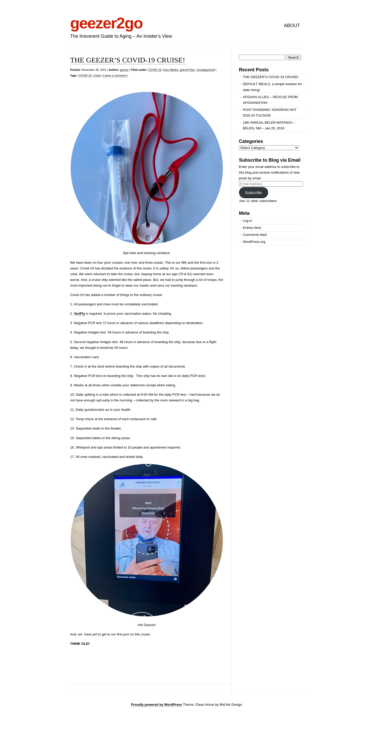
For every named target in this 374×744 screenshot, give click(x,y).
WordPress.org (254, 242)
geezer (124, 69)
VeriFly (79, 314)
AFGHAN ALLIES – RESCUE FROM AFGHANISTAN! (270, 100)
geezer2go (106, 23)
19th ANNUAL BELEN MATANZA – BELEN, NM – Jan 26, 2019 (269, 125)
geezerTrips (187, 69)
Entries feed (252, 228)
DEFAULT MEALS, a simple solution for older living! (272, 87)
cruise (97, 75)
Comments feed (255, 235)
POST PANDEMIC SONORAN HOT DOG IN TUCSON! (270, 112)
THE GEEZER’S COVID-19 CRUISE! (127, 60)
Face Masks (170, 69)
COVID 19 (154, 69)
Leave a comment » (115, 75)
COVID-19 (85, 75)
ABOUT (292, 25)
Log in (247, 221)
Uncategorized (205, 69)
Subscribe (253, 193)
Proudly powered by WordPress (156, 705)
